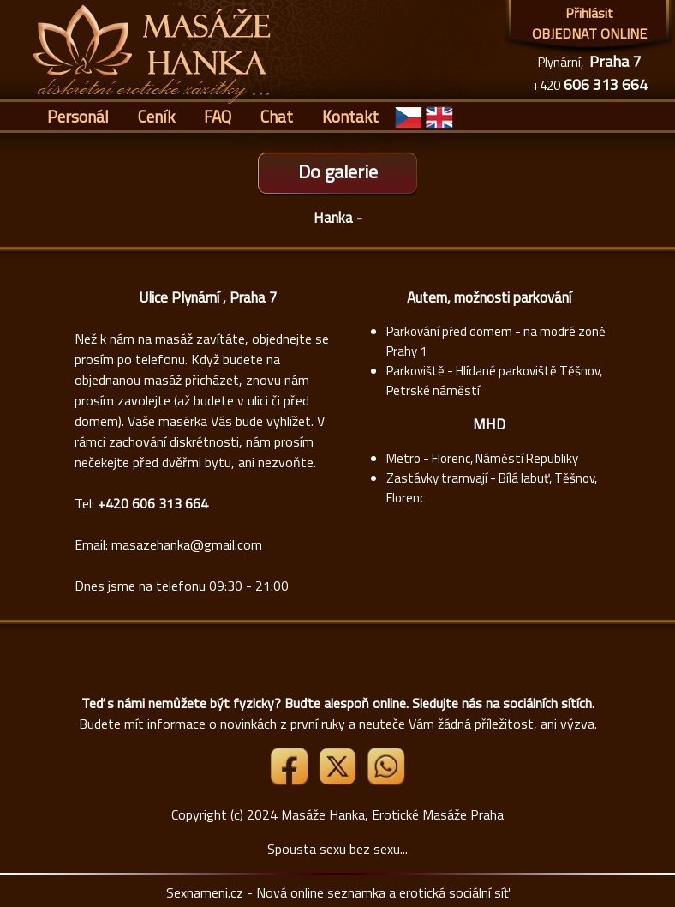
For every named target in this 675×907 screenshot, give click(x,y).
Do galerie (338, 171)
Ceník (156, 116)
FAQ (217, 116)
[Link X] (339, 780)
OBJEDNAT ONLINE (589, 33)
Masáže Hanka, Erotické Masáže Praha (392, 814)
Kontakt (350, 116)
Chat (276, 116)
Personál (78, 116)
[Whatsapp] (385, 780)
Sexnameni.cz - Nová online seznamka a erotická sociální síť (338, 892)
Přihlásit (589, 13)
